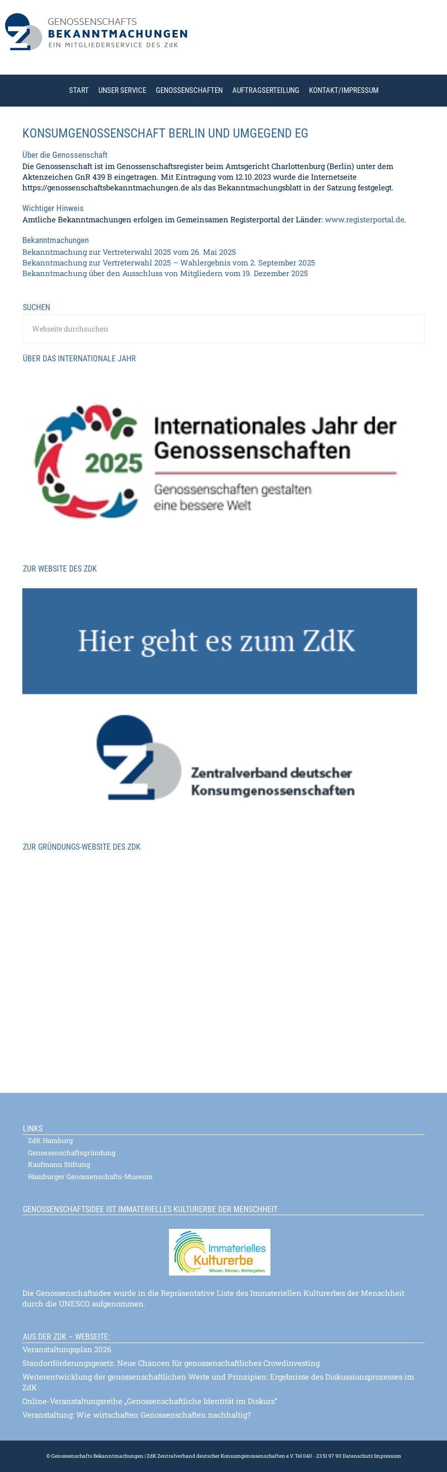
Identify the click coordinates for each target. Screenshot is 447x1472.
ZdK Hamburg (50, 1140)
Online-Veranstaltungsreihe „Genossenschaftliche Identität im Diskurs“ (149, 1401)
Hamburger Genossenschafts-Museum (90, 1176)
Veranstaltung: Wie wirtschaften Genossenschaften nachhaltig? (136, 1415)
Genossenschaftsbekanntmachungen (226, 39)
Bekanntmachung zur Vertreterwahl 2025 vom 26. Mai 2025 (129, 252)
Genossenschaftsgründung (72, 1152)
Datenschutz (357, 1456)
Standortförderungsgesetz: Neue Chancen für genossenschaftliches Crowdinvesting (171, 1363)
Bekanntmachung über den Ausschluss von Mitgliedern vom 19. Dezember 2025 (165, 273)
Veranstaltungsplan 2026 (66, 1349)
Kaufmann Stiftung (59, 1164)
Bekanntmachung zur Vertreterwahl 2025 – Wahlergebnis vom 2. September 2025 (168, 262)
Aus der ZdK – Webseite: (66, 1337)
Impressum (387, 1456)
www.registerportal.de (364, 219)
